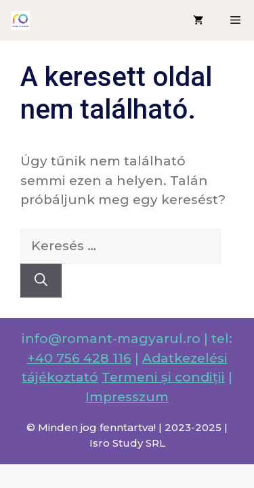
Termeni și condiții (163, 377)
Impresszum (127, 397)
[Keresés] (41, 281)
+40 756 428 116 (79, 358)
